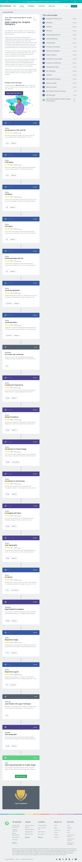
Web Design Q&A (50, 95)
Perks (68, 830)
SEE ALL (14, 842)
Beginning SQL (29, 831)
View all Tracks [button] (7, 12)
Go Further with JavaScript (53, 47)
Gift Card (56, 837)
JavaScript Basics (50, 43)
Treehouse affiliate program (34, 1)
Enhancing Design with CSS (53, 34)
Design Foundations (51, 55)
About (55, 825)
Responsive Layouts (51, 87)
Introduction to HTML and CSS (54, 18)
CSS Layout (49, 30)
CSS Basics (49, 26)
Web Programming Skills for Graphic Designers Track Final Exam (58, 100)
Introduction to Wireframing (53, 63)
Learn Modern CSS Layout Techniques (56, 91)
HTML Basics (49, 22)
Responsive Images (51, 83)
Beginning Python (29, 829)
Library (22, 6)
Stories (56, 832)
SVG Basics (49, 75)
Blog (55, 827)
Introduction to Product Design (54, 59)
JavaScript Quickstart (51, 39)
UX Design (14, 839)
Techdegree (31, 6)
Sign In (66, 6)
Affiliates (69, 827)
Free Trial (74, 6)
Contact (56, 835)
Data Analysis (15, 837)
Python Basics (41, 831)
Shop (68, 832)
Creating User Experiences (53, 51)
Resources (52, 6)
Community (41, 6)
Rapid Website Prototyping (53, 79)
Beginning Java (29, 834)
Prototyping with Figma (52, 67)
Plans (14, 6)
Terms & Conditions (9, 859)
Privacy (17, 859)
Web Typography (50, 71)
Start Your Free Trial (14, 93)
